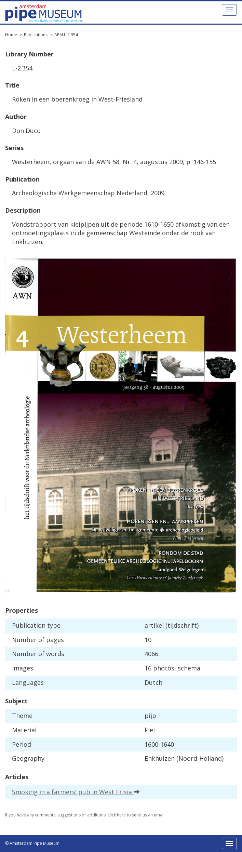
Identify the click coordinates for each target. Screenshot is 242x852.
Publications (36, 35)
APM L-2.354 (66, 35)
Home (11, 35)
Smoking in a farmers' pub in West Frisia (76, 792)
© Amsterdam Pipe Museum (32, 843)
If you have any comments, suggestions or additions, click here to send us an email (84, 815)
